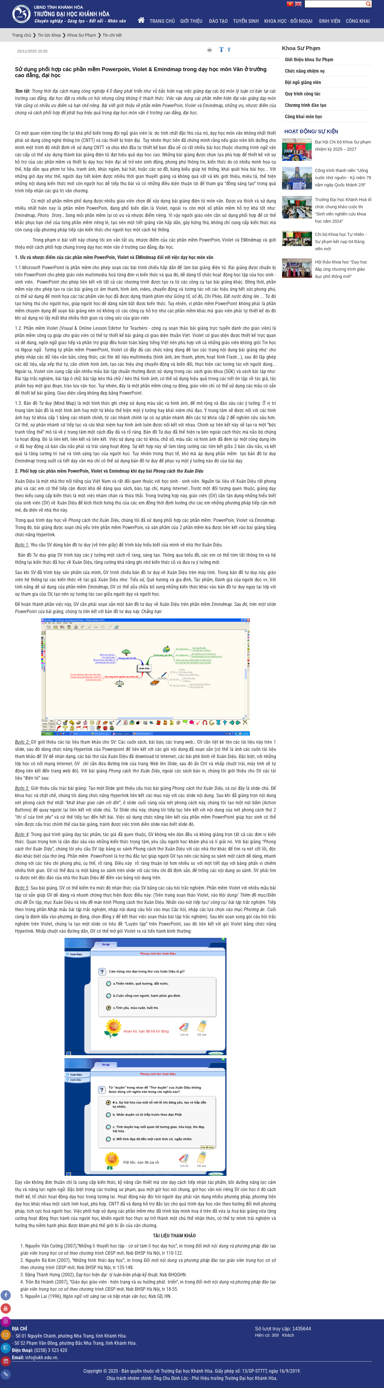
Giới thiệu (192, 21)
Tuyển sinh (246, 21)
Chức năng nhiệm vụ (305, 71)
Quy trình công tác (302, 94)
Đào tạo (218, 21)
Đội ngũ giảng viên (303, 82)
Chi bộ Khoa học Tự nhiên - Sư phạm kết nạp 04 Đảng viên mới (341, 241)
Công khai (358, 21)
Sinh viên (329, 21)
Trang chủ (162, 21)
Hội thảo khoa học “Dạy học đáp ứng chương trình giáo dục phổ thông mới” (341, 269)
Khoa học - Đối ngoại (289, 21)
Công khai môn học (303, 116)
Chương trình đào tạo (305, 105)
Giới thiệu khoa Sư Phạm (309, 59)
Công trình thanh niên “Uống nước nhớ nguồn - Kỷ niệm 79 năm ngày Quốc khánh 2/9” (343, 177)
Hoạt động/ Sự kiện (311, 131)
